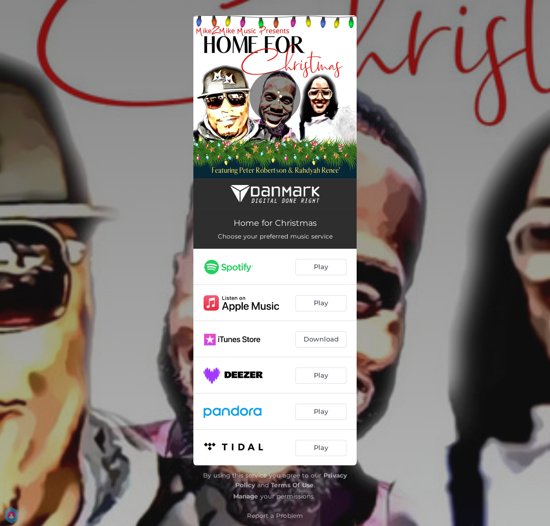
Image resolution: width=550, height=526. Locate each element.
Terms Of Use (292, 485)
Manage (245, 496)
